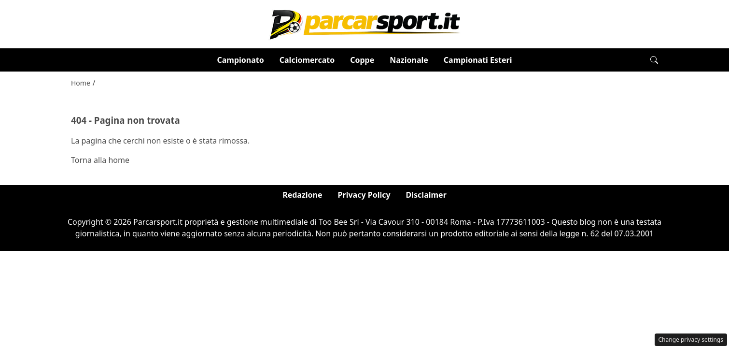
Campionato (240, 60)
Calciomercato (307, 60)
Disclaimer (426, 194)
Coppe (362, 60)
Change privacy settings (691, 339)
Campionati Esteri (478, 60)
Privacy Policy (364, 194)
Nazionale (409, 60)
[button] (654, 60)
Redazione (302, 194)
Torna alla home (100, 160)
